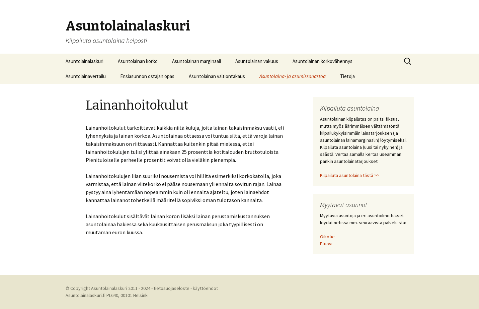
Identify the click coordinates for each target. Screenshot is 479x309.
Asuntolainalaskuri (84, 61)
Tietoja (347, 76)
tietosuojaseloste (171, 288)
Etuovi (326, 244)
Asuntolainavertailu (86, 76)
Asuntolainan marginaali (196, 61)
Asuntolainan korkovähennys (322, 61)
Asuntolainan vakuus (256, 61)
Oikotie (327, 237)
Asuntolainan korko (138, 61)
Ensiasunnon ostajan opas (147, 76)
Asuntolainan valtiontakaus (217, 76)
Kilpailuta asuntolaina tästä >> (350, 175)
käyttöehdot (205, 288)
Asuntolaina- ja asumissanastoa (292, 76)
